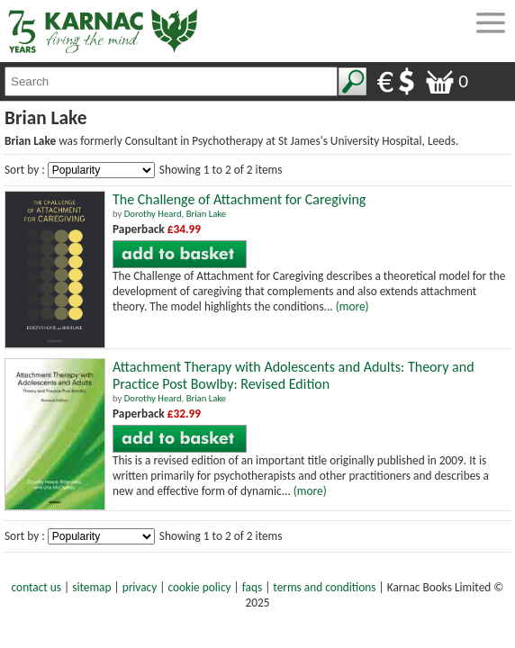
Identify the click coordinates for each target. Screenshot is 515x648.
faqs (252, 587)
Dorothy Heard (153, 214)
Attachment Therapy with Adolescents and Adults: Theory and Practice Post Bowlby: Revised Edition (293, 375)
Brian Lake (206, 214)
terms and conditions (324, 587)
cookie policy (198, 587)
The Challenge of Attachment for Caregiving (239, 199)
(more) (352, 306)
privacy (140, 587)
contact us (36, 587)
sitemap (91, 587)
